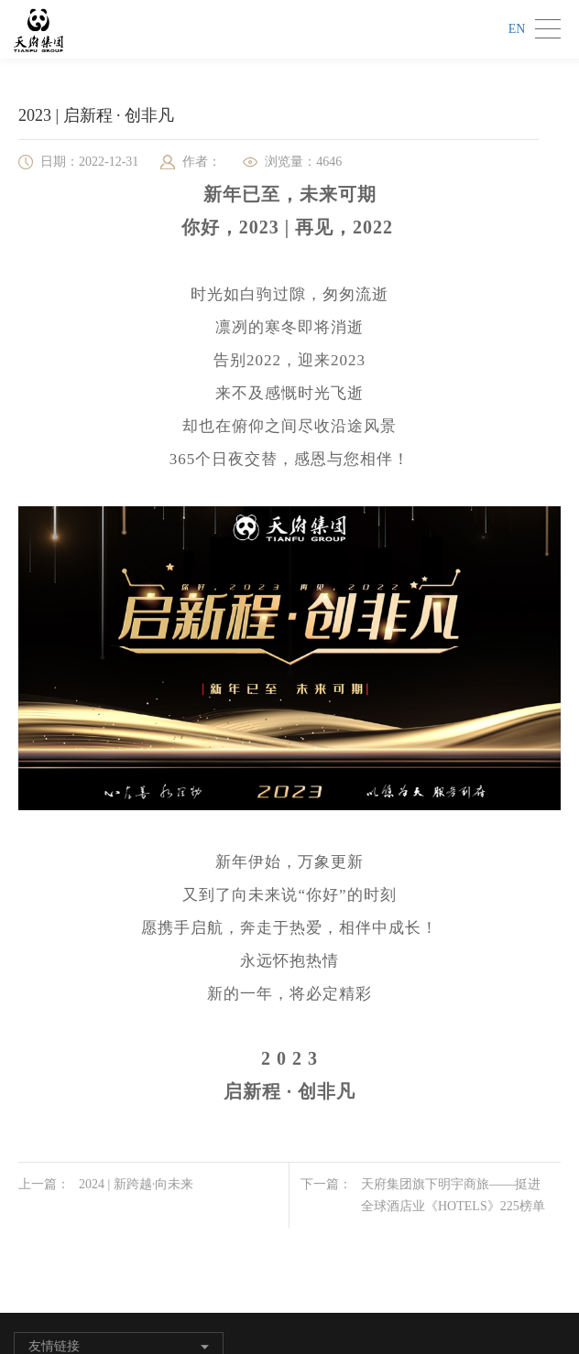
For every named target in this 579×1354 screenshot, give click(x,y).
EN (517, 29)
